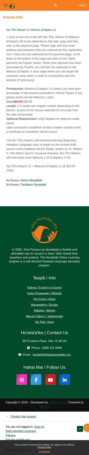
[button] (55, 5)
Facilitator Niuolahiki (33, 184)
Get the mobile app (18, 439)
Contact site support (21, 416)
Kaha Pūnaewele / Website (44, 293)
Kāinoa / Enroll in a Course (44, 287)
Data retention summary (21, 431)
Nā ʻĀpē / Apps (44, 322)
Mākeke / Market (44, 310)
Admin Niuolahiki (31, 180)
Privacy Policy (44, 447)
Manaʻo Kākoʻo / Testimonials (44, 316)
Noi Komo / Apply (44, 299)
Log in (82, 5)
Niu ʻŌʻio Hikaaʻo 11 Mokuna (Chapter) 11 (31, 29)
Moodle (44, 406)
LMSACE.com (58, 402)
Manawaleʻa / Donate (44, 304)
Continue (44, 451)
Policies (10, 435)
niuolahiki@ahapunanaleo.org (52, 354)
